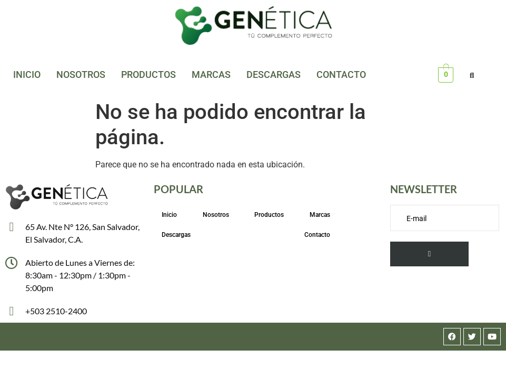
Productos (148, 74)
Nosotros (80, 74)
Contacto (341, 74)
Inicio (27, 74)
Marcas (211, 74)
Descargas (273, 74)
